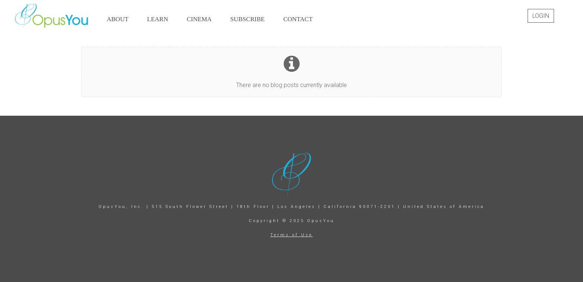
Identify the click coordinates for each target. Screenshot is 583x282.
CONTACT (298, 19)
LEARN (157, 19)
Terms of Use (291, 235)
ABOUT (118, 19)
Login (540, 15)
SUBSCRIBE (247, 19)
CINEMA (199, 19)
